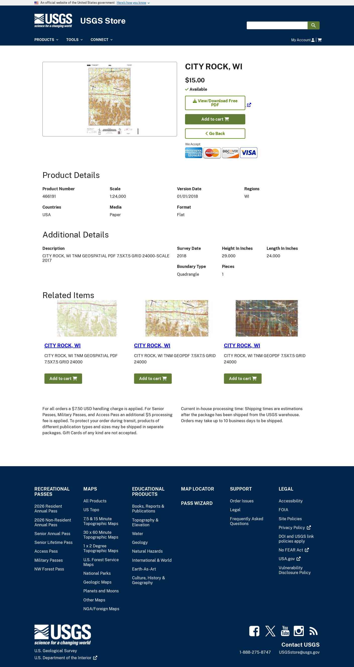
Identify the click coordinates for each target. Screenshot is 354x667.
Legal (286, 489)
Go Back (215, 133)
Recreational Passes (52, 491)
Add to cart (215, 119)
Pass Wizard (197, 503)
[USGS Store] (177, 21)
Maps (90, 489)
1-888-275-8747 (255, 652)
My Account (303, 40)
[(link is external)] (218, 105)
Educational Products (148, 491)
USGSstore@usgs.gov (299, 652)
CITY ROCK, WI (62, 346)
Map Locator (197, 489)
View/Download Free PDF (215, 103)
